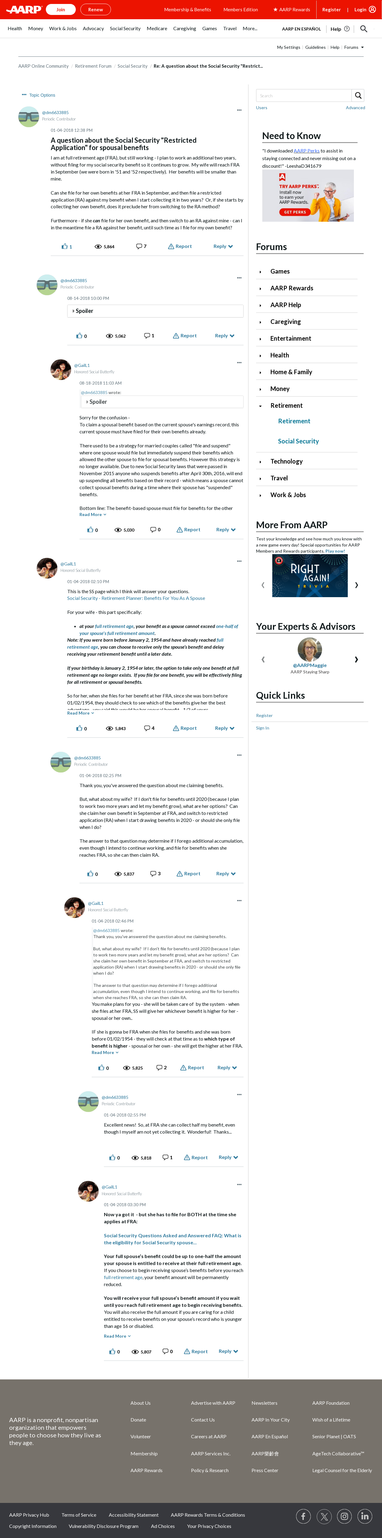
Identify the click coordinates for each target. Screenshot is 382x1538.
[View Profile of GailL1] (82, 365)
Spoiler (84, 310)
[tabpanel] (325, 28)
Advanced (355, 107)
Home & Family (291, 371)
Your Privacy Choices (209, 1526)
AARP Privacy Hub (29, 1515)
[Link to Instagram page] (344, 1516)
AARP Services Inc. (210, 1453)
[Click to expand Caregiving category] (263, 322)
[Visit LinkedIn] (365, 1516)
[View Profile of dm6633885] (55, 112)
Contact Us (203, 1419)
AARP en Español (301, 28)
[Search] (310, 95)
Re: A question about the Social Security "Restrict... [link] (208, 66)
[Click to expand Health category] (263, 355)
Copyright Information (33, 1526)
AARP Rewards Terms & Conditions (208, 1515)
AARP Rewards (291, 288)
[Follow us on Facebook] (303, 1516)
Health (279, 355)
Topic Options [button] (42, 95)
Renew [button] (95, 9)
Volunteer (140, 1436)
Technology (286, 461)
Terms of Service (78, 1515)
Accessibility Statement (134, 1515)
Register (331, 9)
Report (184, 246)
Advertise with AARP (213, 1403)
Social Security (133, 66)
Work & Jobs (288, 494)
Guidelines (315, 47)
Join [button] (61, 9)
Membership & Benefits (187, 9)
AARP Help (285, 304)
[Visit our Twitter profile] (324, 1516)
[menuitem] (15, 31)
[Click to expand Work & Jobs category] (263, 495)
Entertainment (290, 338)
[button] (364, 29)
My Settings (288, 47)
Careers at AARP (208, 1436)
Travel (279, 478)
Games (280, 271)
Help (335, 47)
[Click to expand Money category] (263, 389)
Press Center (265, 1470)
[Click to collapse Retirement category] (263, 406)
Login (360, 9)
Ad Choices (163, 1526)
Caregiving (285, 321)
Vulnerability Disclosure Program (103, 1526)
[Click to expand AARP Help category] (263, 305)
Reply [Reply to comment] (221, 335)
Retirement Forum (93, 66)
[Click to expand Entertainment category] (263, 339)
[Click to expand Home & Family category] (263, 372)
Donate (138, 1419)
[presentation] (263, 583)
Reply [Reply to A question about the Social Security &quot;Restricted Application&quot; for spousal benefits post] (220, 246)
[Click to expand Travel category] (263, 478)
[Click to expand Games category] (263, 271)
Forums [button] (351, 47)
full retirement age (114, 626)
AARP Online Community (43, 66)
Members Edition (240, 9)
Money (280, 388)
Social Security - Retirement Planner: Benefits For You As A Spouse (136, 598)
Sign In (262, 727)
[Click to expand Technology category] (263, 461)
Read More (90, 514)
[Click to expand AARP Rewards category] (263, 288)
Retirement (286, 405)
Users (261, 107)
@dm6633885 (94, 392)
